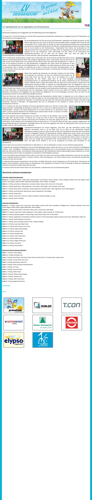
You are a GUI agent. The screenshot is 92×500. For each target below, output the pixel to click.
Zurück (4, 291)
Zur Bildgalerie (6, 285)
